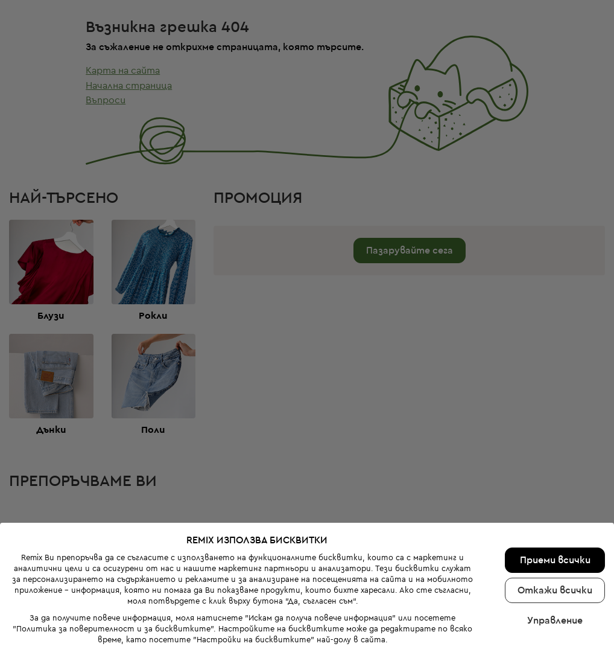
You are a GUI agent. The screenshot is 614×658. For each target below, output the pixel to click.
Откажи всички (554, 565)
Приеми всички (555, 535)
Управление (555, 595)
